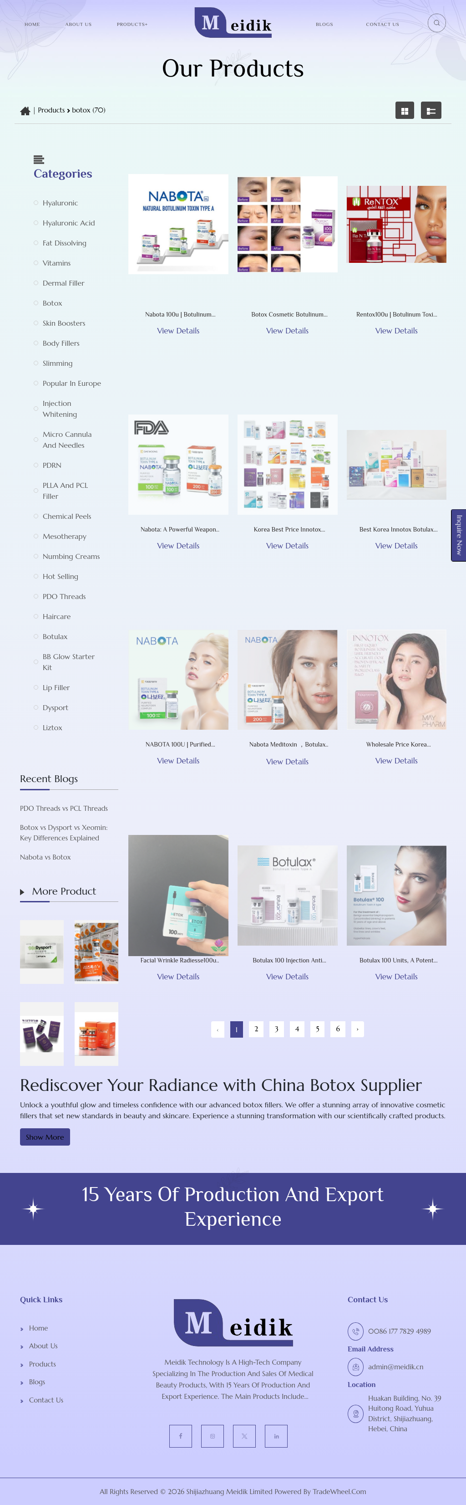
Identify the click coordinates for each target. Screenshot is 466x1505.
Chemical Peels (67, 516)
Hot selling (60, 576)
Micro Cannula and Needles (67, 440)
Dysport (55, 707)
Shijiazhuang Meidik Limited (228, 1491)
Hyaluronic (60, 202)
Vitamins (57, 262)
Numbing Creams (71, 556)
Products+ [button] (132, 24)
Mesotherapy (64, 536)
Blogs (324, 24)
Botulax (55, 636)
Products (51, 110)
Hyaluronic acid (69, 222)
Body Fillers (61, 343)
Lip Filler (56, 687)
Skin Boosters (64, 323)
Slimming (58, 363)
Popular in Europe (72, 383)
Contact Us (383, 24)
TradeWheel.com (339, 1491)
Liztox (52, 727)
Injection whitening (60, 409)
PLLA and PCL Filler (65, 491)
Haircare (57, 616)
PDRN (52, 465)
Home (32, 24)
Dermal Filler (63, 282)
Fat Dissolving (64, 242)
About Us (78, 24)
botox (52, 302)
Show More (45, 1137)
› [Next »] (358, 1028)
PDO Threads (64, 596)
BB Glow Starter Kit (69, 662)
